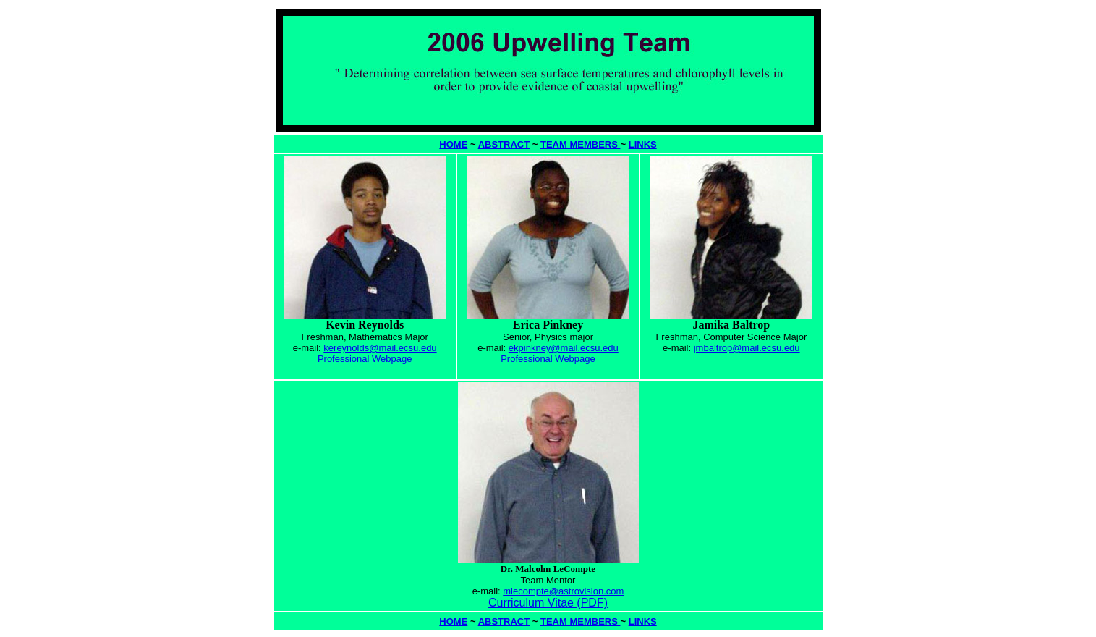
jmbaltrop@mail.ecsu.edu (747, 347)
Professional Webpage (365, 358)
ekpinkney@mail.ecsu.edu (564, 347)
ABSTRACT (504, 144)
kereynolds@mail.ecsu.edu (379, 347)
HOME (453, 144)
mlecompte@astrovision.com (563, 591)
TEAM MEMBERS (580, 144)
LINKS (643, 144)
